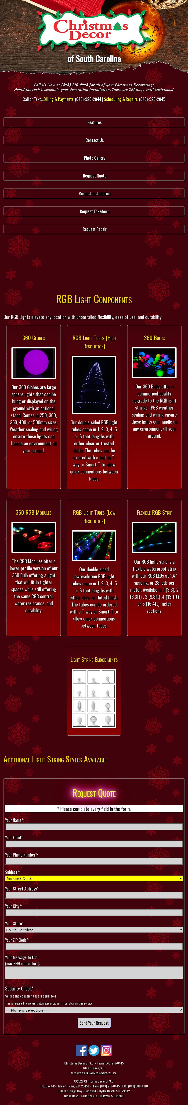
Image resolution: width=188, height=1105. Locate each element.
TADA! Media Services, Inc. (101, 1072)
